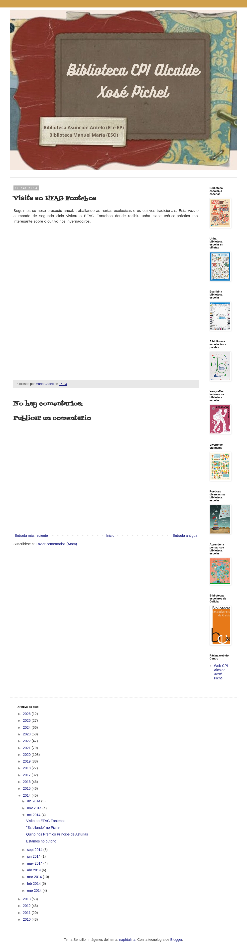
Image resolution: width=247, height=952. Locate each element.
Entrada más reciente (31, 535)
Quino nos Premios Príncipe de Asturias (57, 834)
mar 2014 (35, 877)
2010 (27, 919)
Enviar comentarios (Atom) (56, 544)
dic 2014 (34, 801)
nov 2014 (34, 808)
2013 (27, 899)
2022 (27, 741)
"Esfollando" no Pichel (43, 828)
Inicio (110, 535)
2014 (27, 795)
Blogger (176, 940)
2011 (27, 913)
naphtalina (127, 940)
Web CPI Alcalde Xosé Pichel (221, 672)
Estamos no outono (41, 841)
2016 (27, 782)
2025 (27, 720)
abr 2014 (34, 870)
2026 (27, 714)
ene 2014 (34, 890)
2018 (27, 768)
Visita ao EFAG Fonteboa (46, 821)
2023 (27, 734)
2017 (27, 775)
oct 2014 (34, 815)
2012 (27, 906)
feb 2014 (34, 884)
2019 (27, 761)
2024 (27, 727)
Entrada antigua (185, 535)
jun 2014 (34, 856)
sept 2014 (35, 850)
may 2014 (35, 863)
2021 (27, 748)
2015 (27, 788)
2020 (27, 755)
